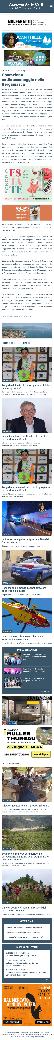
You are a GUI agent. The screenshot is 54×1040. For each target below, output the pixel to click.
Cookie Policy (39, 1037)
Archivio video (45, 691)
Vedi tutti (47, 980)
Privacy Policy (29, 1037)
